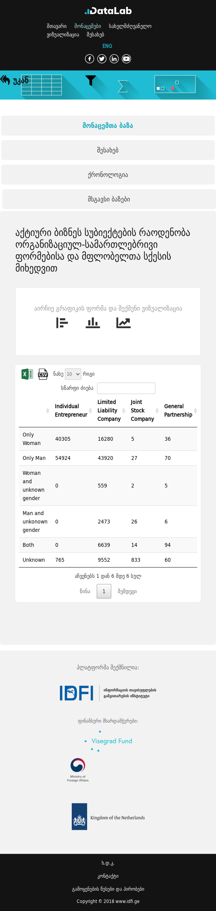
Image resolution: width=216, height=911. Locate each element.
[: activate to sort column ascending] (35, 410)
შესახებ (95, 34)
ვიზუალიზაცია (63, 34)
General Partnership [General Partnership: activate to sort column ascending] (178, 410)
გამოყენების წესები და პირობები (108, 889)
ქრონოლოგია (108, 174)
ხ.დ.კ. (108, 863)
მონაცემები (87, 26)
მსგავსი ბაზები (109, 199)
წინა (85, 591)
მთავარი (57, 26)
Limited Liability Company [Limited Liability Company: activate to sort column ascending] (108, 410)
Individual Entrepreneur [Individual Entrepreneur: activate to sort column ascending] (71, 410)
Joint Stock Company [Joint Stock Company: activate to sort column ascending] (142, 410)
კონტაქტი (108, 876)
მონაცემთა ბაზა (107, 125)
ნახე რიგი (74, 374)
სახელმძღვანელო (130, 26)
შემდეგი (127, 591)
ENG (107, 46)
